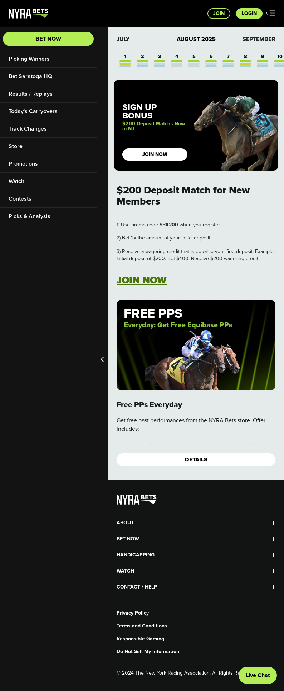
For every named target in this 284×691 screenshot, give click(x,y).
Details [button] (196, 459)
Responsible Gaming (140, 638)
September (259, 39)
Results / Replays (31, 94)
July (123, 39)
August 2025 (196, 39)
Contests (20, 199)
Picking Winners (29, 59)
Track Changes (28, 129)
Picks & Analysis (29, 216)
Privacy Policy (133, 613)
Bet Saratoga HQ (30, 76)
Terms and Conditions (142, 626)
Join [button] (219, 13)
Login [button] (249, 13)
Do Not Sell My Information (148, 651)
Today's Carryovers (33, 111)
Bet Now (48, 39)
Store (16, 146)
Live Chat (258, 675)
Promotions (23, 164)
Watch (16, 181)
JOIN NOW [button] (154, 154)
